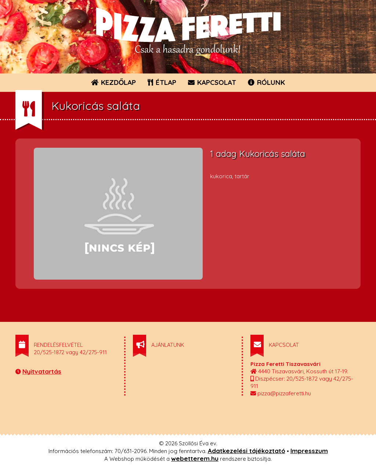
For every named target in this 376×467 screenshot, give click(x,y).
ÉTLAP (162, 82)
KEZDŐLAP (113, 82)
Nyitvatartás (41, 371)
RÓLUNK (266, 82)
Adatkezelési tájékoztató (246, 451)
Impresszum (309, 451)
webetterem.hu (194, 458)
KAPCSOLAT (212, 82)
